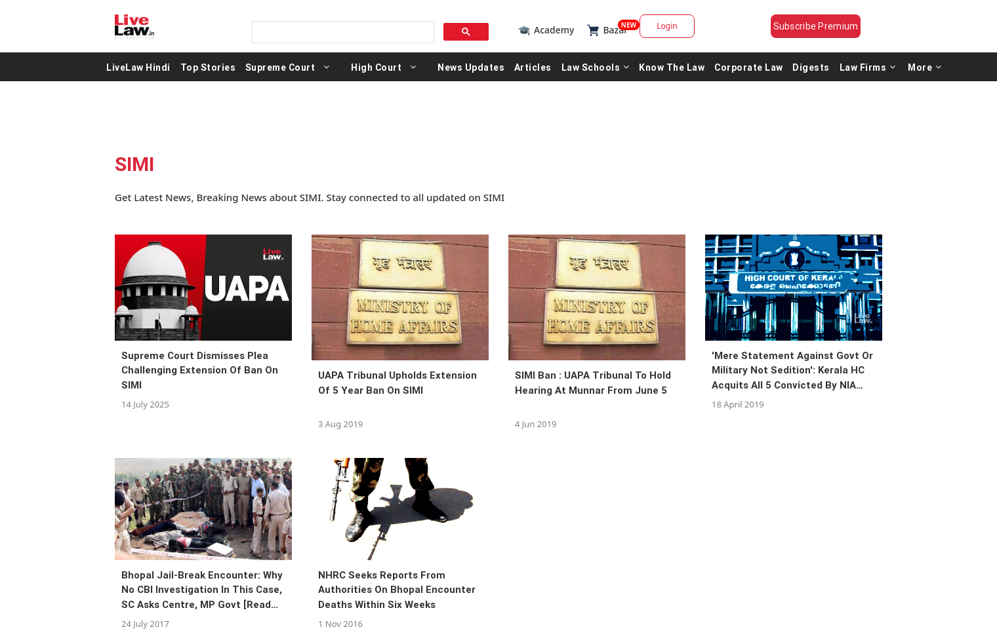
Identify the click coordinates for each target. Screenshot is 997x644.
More (925, 67)
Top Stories (208, 67)
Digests (811, 67)
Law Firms (868, 67)
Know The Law (671, 67)
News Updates (470, 67)
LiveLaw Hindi (138, 67)
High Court (376, 67)
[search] (341, 32)
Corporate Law (748, 67)
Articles (533, 67)
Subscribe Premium (816, 26)
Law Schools (595, 67)
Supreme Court (280, 67)
